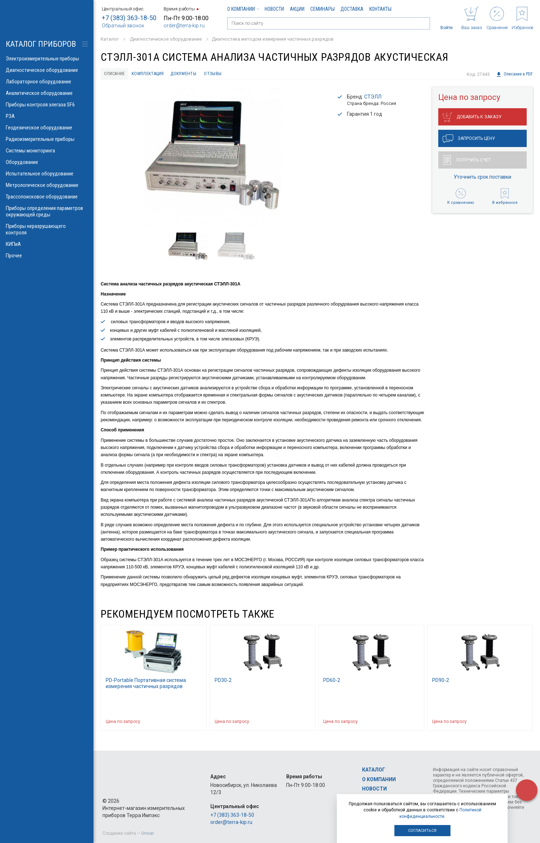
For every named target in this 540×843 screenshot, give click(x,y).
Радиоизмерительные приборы (47, 139)
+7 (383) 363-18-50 (129, 18)
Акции (297, 9)
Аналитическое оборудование (47, 93)
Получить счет (467, 161)
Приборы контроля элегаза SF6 (47, 104)
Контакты (380, 9)
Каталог (373, 770)
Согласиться (422, 830)
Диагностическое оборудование (47, 70)
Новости (274, 9)
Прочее (47, 255)
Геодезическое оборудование (47, 127)
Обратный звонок (123, 25)
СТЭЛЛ (372, 98)
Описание (117, 74)
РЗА (47, 116)
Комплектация (156, 74)
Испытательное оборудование (47, 173)
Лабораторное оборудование (47, 81)
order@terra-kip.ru (184, 25)
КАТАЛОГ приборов (41, 44)
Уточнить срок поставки (482, 179)
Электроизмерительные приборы (47, 58)
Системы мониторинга (47, 150)
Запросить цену (469, 140)
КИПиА (47, 244)
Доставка (351, 9)
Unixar (147, 833)
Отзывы (231, 74)
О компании (243, 9)
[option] (213, 159)
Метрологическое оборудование (47, 185)
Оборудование (47, 162)
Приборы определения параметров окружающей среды (47, 211)
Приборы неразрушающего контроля (47, 229)
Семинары (322, 9)
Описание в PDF (514, 74)
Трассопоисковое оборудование (47, 196)
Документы (197, 74)
